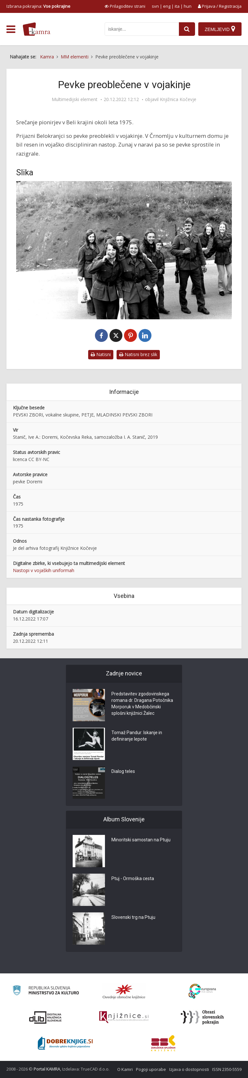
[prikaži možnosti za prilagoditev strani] (125, 6)
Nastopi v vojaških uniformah (43, 570)
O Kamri (125, 1069)
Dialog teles (123, 771)
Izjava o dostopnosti (189, 1069)
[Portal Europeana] (202, 991)
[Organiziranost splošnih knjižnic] (124, 991)
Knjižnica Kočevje (178, 99)
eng (166, 6)
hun (187, 6)
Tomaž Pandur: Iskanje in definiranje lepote (136, 736)
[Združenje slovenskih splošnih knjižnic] (124, 1017)
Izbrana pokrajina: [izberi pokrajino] (38, 6)
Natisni (101, 354)
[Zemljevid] (220, 29)
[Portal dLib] (45, 1017)
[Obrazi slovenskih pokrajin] (202, 1017)
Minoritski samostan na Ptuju (140, 839)
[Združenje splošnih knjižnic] (163, 1043)
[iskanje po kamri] (142, 29)
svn (155, 6)
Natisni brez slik (138, 354)
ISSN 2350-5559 (227, 1069)
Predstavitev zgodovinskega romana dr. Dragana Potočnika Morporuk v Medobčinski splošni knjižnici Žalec (142, 703)
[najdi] (187, 29)
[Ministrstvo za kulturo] (46, 991)
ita (177, 6)
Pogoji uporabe (151, 1069)
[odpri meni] (10, 29)
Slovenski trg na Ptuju (133, 917)
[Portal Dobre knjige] (65, 1043)
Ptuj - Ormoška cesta (132, 878)
